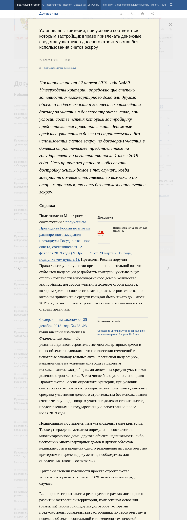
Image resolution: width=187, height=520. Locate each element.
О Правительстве (51, 4)
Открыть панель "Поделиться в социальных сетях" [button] (153, 14)
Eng (164, 4)
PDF (101, 232)
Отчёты (155, 4)
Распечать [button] (142, 14)
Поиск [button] (171, 5)
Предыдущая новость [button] (168, 268)
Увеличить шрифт (132, 14)
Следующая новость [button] (19, 268)
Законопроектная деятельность (132, 4)
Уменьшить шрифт (121, 14)
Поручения (107, 4)
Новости (67, 4)
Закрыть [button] (173, 27)
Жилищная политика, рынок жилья (60, 68)
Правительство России (28, 4)
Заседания (80, 4)
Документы (94, 4)
